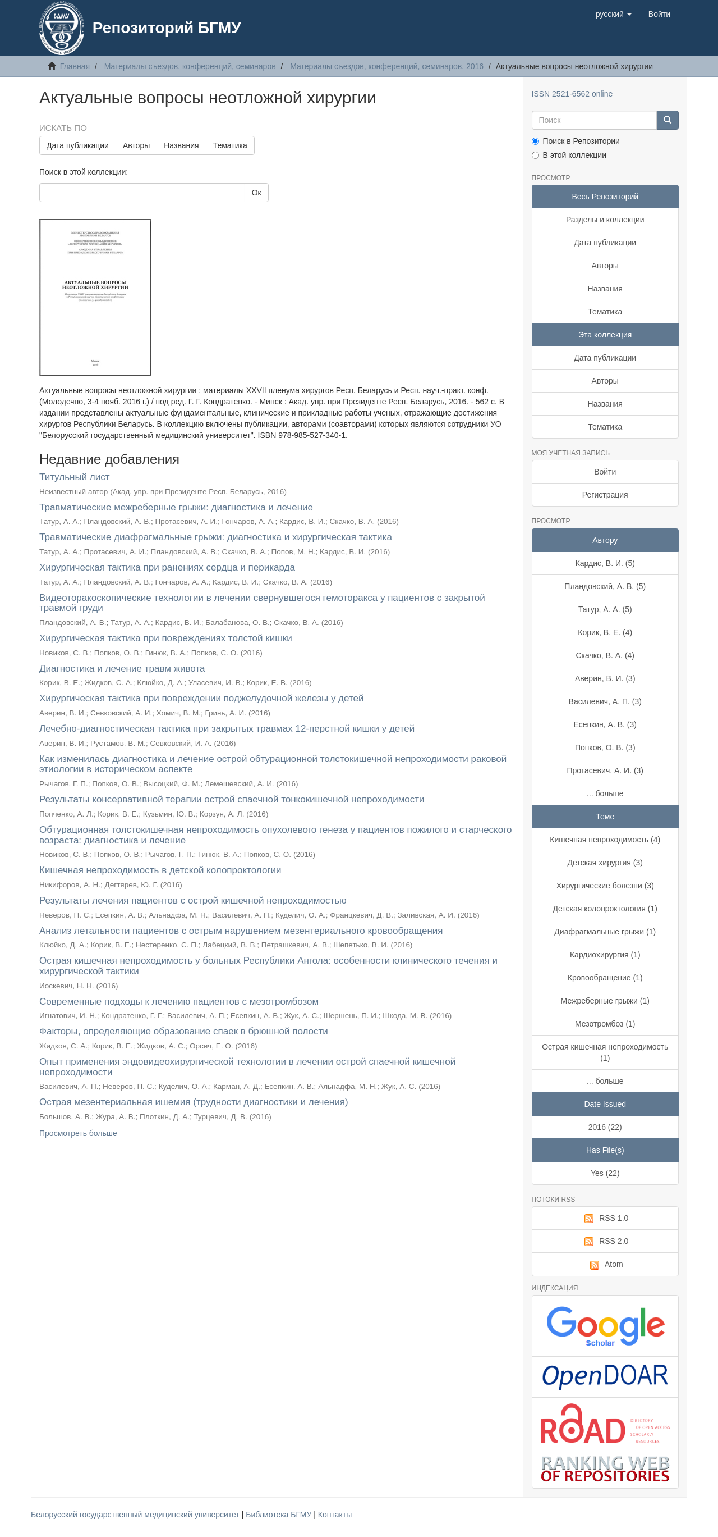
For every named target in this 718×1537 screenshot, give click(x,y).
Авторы (136, 145)
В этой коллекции (569, 154)
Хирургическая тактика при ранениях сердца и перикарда (167, 567)
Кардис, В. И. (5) (605, 563)
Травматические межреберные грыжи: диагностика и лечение (176, 507)
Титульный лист (74, 477)
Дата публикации (78, 145)
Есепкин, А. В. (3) (605, 724)
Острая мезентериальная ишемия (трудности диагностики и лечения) (193, 1102)
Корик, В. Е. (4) (605, 632)
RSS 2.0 (605, 1242)
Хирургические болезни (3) (605, 885)
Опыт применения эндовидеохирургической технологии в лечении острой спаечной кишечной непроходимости (247, 1067)
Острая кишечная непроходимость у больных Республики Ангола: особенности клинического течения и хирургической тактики (268, 966)
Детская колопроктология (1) (605, 908)
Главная (75, 66)
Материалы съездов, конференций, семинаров (190, 66)
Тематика (230, 145)
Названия (181, 145)
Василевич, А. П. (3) (605, 701)
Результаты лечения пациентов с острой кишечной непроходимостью (193, 900)
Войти (605, 471)
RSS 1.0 (605, 1219)
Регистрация (605, 494)
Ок (256, 192)
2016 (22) (605, 1127)
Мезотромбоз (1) (605, 1023)
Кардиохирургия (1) (605, 954)
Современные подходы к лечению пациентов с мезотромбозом (179, 1001)
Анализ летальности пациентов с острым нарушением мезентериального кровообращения (241, 930)
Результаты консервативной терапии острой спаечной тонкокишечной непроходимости (232, 799)
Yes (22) (605, 1173)
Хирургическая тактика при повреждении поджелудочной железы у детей (201, 698)
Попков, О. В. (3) (605, 747)
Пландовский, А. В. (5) (605, 586)
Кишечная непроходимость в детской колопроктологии (160, 870)
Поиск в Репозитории (576, 140)
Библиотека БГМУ (280, 1514)
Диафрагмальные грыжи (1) (605, 931)
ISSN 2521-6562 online (572, 93)
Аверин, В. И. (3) (605, 678)
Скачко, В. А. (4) (605, 655)
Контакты (335, 1514)
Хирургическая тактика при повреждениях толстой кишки (165, 638)
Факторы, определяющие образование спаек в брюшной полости (183, 1031)
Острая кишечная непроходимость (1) (605, 1052)
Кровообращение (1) (605, 977)
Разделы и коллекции (605, 219)
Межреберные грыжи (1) (605, 1000)
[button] (613, 14)
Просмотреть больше (78, 1133)
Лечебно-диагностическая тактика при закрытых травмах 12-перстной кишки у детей (227, 728)
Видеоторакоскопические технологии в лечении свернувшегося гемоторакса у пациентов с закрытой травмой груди (262, 603)
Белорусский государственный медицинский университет (136, 1514)
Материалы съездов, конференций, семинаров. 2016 (387, 66)
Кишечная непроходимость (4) (605, 839)
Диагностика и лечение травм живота (122, 668)
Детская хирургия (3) (605, 862)
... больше (605, 793)
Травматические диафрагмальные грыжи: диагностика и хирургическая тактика (215, 537)
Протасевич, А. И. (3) (605, 770)
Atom (605, 1265)
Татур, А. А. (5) (605, 609)
